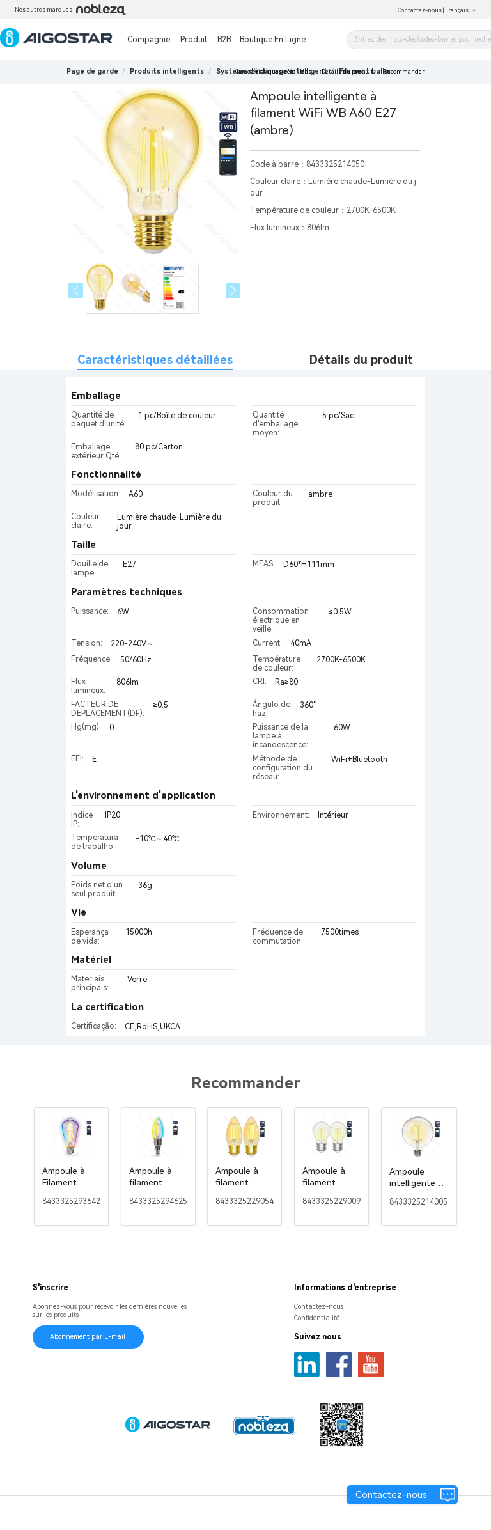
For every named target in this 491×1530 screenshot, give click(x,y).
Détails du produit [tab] (361, 359)
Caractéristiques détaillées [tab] (155, 359)
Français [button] (461, 10)
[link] (167, 71)
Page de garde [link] (92, 71)
